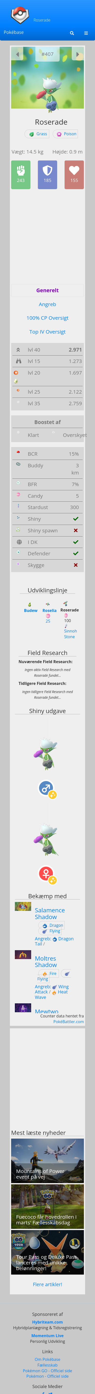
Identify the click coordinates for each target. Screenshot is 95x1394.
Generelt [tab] (47, 290)
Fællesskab (47, 1365)
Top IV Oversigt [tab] (47, 331)
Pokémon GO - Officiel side (47, 1370)
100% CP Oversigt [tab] (47, 317)
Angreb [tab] (47, 304)
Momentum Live (47, 1335)
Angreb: (46, 939)
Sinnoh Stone (70, 631)
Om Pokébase (47, 1359)
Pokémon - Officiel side (47, 1376)
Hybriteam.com (47, 1322)
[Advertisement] (47, 236)
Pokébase (14, 32)
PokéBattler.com (68, 1021)
